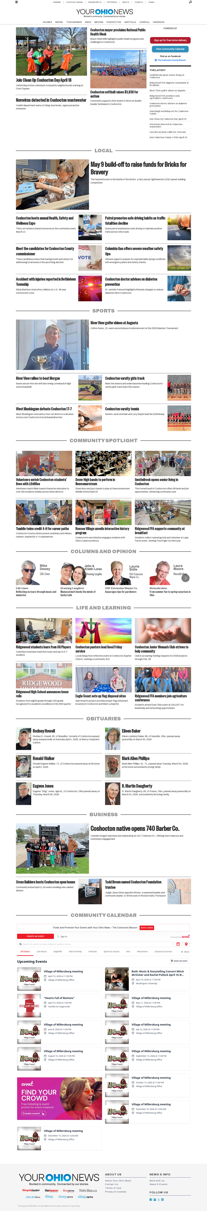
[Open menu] (17, 2)
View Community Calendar (170, 49)
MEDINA (98, 22)
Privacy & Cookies (115, 1192)
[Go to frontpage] (105, 12)
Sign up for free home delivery (170, 40)
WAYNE (59, 22)
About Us (125, 2)
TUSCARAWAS (74, 22)
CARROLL (144, 22)
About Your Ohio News (118, 1181)
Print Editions (112, 2)
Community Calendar (74, 2)
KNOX (88, 22)
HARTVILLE (130, 22)
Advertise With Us (94, 2)
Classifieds (57, 2)
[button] (185, 578)
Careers (151, 2)
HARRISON (158, 22)
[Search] (190, 2)
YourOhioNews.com (45, 1206)
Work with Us (157, 1181)
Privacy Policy (74, 1206)
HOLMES (47, 22)
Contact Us (139, 2)
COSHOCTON (113, 22)
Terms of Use (113, 1188)
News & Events (159, 1184)
